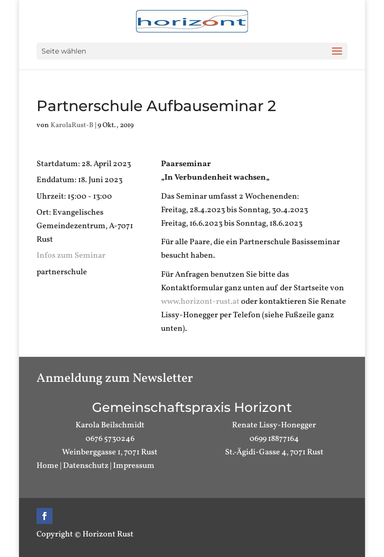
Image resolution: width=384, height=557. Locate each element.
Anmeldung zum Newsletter (114, 378)
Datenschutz (85, 465)
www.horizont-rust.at (200, 301)
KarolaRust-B (72, 125)
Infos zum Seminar (71, 255)
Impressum (133, 465)
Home (47, 465)
